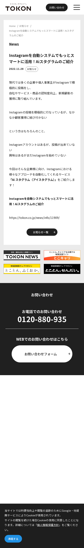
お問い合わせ (56, 7)
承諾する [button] (13, 539)
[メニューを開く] (76, 7)
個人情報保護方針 (48, 525)
